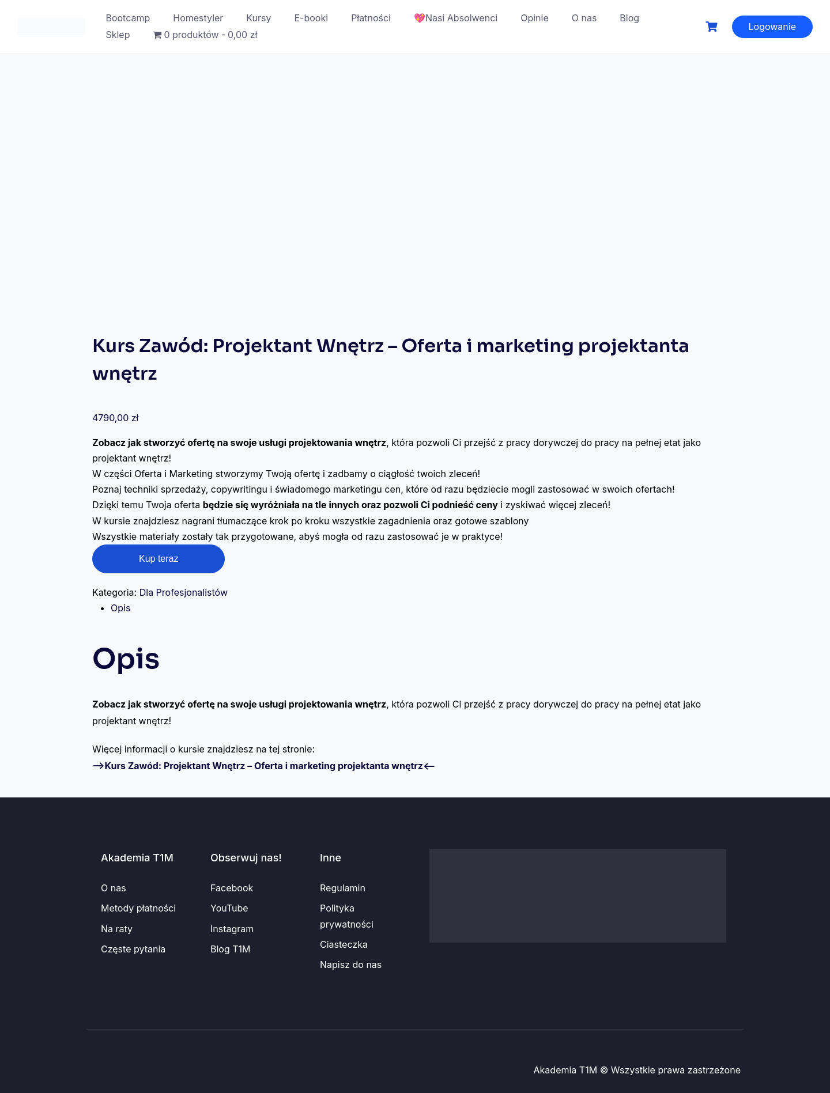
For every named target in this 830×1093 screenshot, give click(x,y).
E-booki (312, 18)
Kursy (258, 18)
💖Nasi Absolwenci (455, 18)
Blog (629, 18)
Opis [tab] (120, 608)
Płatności (371, 18)
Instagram (232, 929)
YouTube (229, 908)
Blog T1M (230, 949)
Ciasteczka (344, 944)
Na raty (117, 929)
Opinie (534, 18)
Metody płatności (138, 908)
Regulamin (342, 888)
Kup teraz (158, 558)
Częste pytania (133, 949)
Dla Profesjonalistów (183, 592)
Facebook (231, 888)
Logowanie (773, 26)
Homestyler (198, 18)
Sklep (117, 34)
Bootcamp (127, 18)
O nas (584, 18)
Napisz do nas (351, 964)
